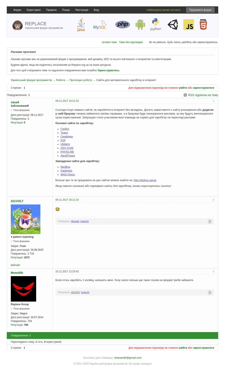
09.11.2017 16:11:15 (67, 199)
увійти (183, 87)
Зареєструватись (108, 70)
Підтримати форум (200, 9)
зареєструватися (203, 87)
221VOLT (17, 201)
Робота (60, 80)
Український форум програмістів (31, 80)
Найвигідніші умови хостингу (163, 9)
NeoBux (65, 166)
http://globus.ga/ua (145, 180)
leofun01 (85, 221)
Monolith (75, 221)
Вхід (96, 9)
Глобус (64, 128)
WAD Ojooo (67, 174)
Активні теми (109, 42)
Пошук (66, 9)
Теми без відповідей (131, 42)
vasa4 (15, 102)
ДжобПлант (67, 155)
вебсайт (15, 265)
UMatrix (65, 144)
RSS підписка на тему (203, 95)
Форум (17, 9)
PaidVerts (66, 170)
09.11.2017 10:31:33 (67, 100)
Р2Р (63, 140)
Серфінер (66, 136)
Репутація (16, 122)
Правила (51, 9)
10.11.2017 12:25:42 (67, 271)
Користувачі (34, 9)
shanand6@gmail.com (128, 357)
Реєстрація (81, 9)
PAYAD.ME (67, 151)
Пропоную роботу (80, 80)
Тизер (64, 132)
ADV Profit (66, 148)
